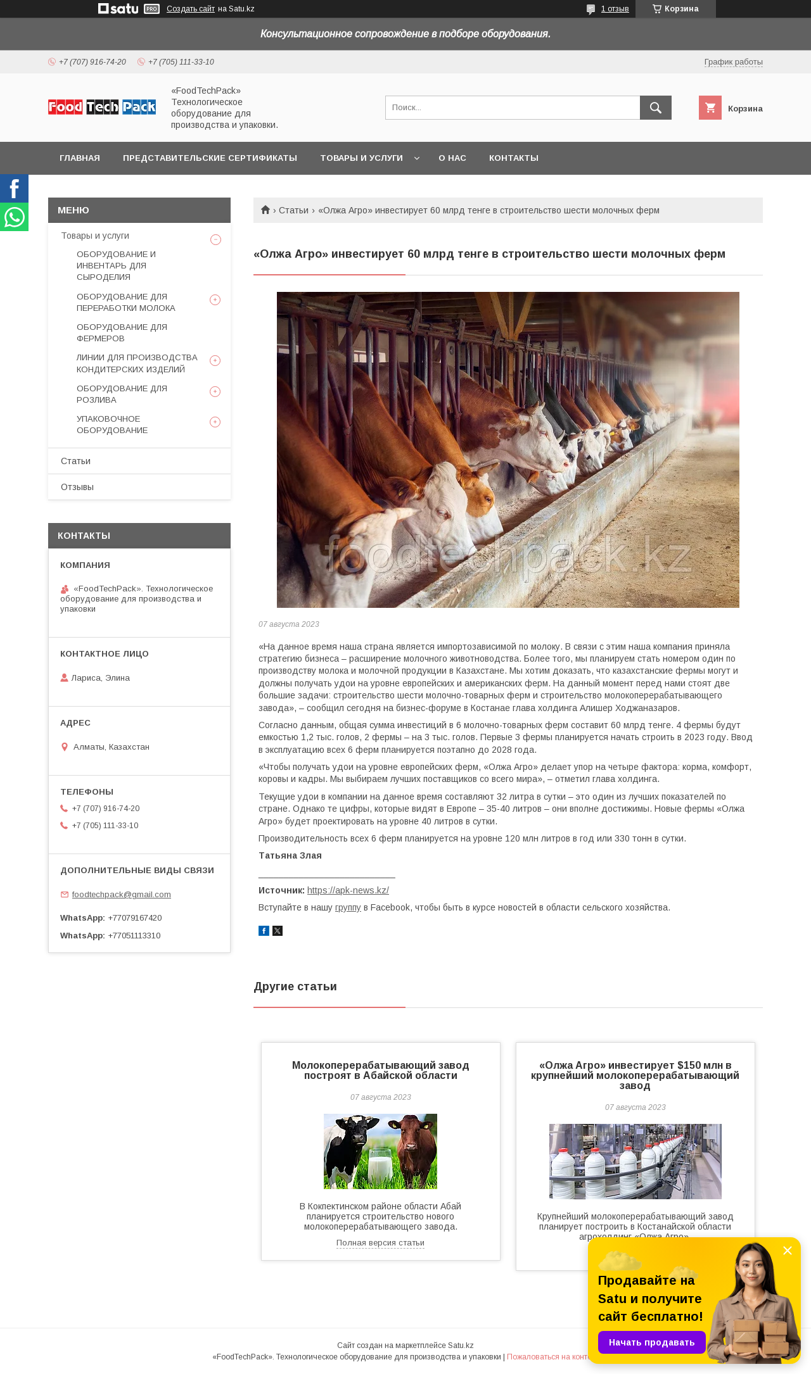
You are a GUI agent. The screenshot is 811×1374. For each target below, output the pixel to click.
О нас (452, 158)
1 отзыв (615, 8)
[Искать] (656, 108)
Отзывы (77, 487)
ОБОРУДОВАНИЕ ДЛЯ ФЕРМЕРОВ (122, 332)
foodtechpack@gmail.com (121, 894)
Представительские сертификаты (210, 158)
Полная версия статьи (380, 1242)
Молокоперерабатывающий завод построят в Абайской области (380, 1070)
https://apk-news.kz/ (348, 890)
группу (348, 907)
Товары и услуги (361, 158)
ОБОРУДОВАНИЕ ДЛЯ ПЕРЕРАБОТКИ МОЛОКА (126, 302)
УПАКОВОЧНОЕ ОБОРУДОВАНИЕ (112, 424)
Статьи (294, 210)
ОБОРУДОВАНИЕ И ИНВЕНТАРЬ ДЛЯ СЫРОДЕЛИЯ (116, 265)
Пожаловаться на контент (553, 1356)
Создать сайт (191, 8)
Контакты (514, 158)
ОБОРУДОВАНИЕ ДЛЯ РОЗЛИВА (122, 394)
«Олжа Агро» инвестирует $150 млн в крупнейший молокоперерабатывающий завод (635, 1075)
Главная (80, 158)
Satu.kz (461, 1345)
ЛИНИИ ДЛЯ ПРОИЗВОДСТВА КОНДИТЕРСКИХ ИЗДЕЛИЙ (137, 363)
